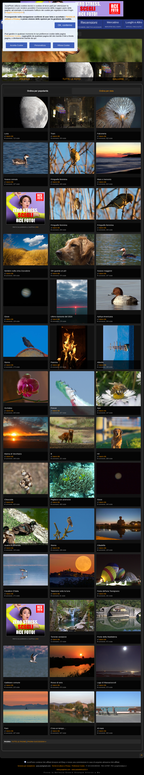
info (37, 227)
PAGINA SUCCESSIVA (36, 742)
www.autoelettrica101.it (79, 769)
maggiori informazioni (14, 12)
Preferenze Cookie (13, 36)
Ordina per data (106, 91)
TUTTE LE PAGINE (18, 742)
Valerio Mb (9, 136)
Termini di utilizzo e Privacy (61, 766)
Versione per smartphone (26, 766)
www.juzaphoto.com (63, 769)
